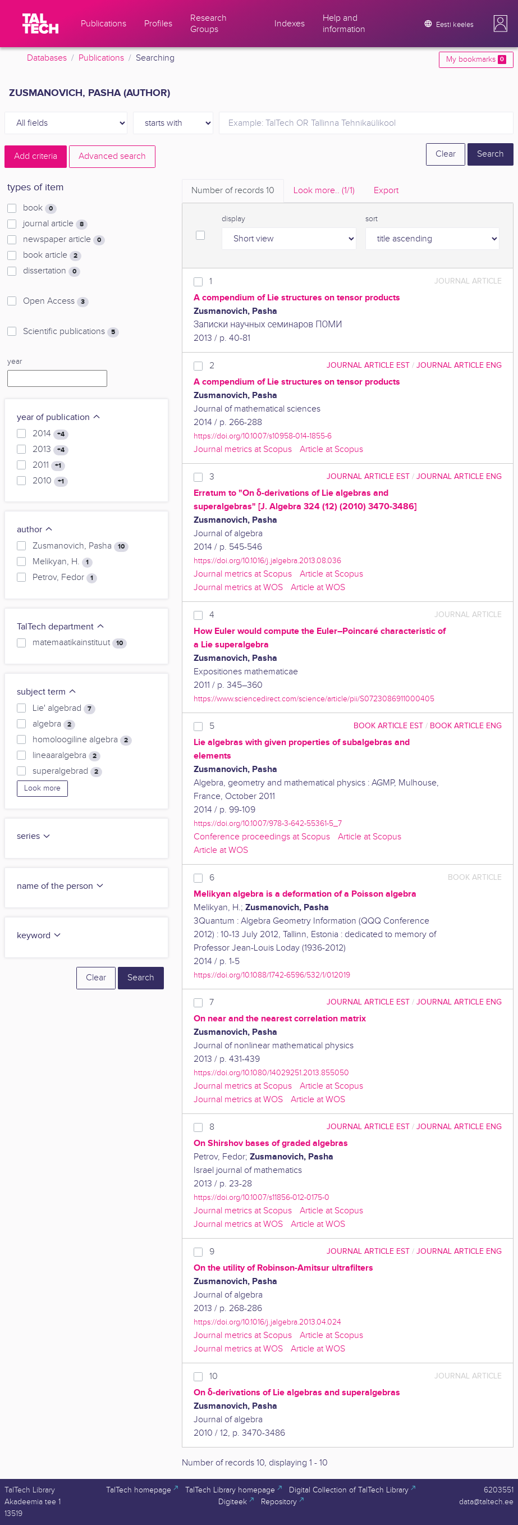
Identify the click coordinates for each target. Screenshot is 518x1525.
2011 (49, 465)
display (233, 218)
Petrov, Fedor (65, 577)
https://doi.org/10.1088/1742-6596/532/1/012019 (272, 975)
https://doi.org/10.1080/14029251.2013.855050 (271, 1072)
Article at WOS (318, 587)
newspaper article (64, 239)
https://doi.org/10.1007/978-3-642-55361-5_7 (268, 823)
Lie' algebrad (64, 708)
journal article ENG (459, 365)
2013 (50, 449)
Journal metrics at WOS (238, 587)
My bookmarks (476, 59)
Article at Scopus (331, 449)
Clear (446, 154)
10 (213, 1376)
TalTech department (61, 627)
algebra (54, 724)
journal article (55, 224)
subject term (47, 692)
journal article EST (368, 365)
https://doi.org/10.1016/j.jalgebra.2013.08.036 (267, 560)
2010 (50, 481)
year (14, 361)
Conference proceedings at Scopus (262, 837)
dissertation (51, 271)
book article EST (388, 725)
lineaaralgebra (66, 755)
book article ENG (466, 725)
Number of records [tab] (232, 190)
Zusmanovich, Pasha (81, 546)
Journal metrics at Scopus (243, 449)
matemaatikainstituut (80, 643)
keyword (39, 935)
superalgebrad (67, 771)
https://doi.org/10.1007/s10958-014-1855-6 (263, 436)
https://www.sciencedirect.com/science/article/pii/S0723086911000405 (314, 699)
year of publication (59, 417)
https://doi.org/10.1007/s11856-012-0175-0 (261, 1197)
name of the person (60, 886)
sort (371, 218)
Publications (101, 58)
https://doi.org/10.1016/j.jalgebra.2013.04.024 (267, 1322)
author (35, 529)
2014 (50, 434)
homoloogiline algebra (82, 740)
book (40, 208)
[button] (501, 23)
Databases (47, 58)
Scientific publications (71, 331)
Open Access (56, 301)
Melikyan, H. (63, 562)
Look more (42, 788)
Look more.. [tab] (324, 190)
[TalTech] (40, 23)
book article (52, 255)
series (34, 836)
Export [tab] (386, 190)
